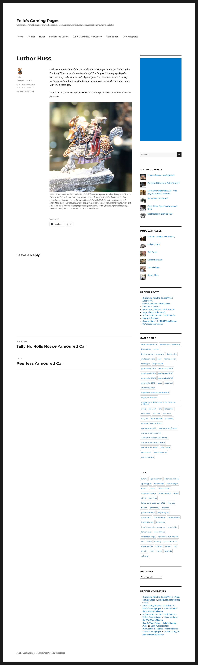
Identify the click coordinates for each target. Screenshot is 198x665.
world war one (160, 452)
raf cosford (169, 409)
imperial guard (148, 388)
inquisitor (160, 522)
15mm (144, 479)
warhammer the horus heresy (154, 438)
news (143, 409)
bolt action (146, 349)
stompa (159, 546)
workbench (146, 452)
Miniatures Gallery (59, 36)
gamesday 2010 (148, 383)
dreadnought (165, 493)
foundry (171, 503)
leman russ (146, 532)
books (156, 349)
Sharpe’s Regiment (150, 318)
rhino (149, 541)
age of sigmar (155, 479)
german (165, 508)
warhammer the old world (153, 442)
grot (160, 383)
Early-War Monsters (160, 626)
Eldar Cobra (147, 301)
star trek (156, 414)
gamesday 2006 (148, 373)
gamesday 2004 (148, 368)
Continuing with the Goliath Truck (157, 298)
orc (142, 541)
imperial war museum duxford (155, 392)
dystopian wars (148, 359)
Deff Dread (152, 252)
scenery (157, 541)
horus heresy (159, 517)
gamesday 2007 (165, 373)
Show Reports (130, 36)
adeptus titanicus (149, 344)
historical (168, 383)
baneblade (159, 483)
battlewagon (172, 483)
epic (159, 359)
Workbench (112, 36)
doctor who (172, 354)
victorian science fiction (151, 423)
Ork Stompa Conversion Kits (160, 214)
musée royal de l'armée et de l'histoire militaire (158, 403)
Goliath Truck (154, 244)
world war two (147, 457)
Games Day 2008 (155, 260)
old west (152, 409)
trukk (159, 551)
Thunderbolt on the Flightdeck (161, 175)
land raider (173, 527)
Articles (31, 36)
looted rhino (159, 532)
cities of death (164, 488)
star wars (167, 414)
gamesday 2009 (165, 378)
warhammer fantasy (25, 84)
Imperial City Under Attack (154, 312)
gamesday (154, 508)
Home (19, 36)
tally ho (144, 418)
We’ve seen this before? (158, 198)
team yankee (156, 418)
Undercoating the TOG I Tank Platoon (158, 315)
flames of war (170, 359)
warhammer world (24, 87)
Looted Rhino (154, 267)
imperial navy (147, 522)
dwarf (176, 493)
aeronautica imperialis (170, 344)
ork (160, 409)
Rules (42, 36)
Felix (18, 77)
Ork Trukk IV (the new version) (161, 237)
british (144, 488)
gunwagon (146, 517)
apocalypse (146, 483)
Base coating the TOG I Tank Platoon (158, 309)
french (144, 508)
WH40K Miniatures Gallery (87, 36)
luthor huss (29, 91)
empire (19, 91)
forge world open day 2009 (153, 503)
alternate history (171, 479)
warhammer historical (151, 433)
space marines (170, 541)
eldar (143, 498)
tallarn (168, 546)
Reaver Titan (153, 275)
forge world (158, 364)
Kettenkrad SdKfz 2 (150, 307)
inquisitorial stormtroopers (153, 527)
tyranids (168, 551)
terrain (144, 551)
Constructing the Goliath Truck (156, 304)
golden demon (148, 512)
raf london (145, 414)
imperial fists (174, 517)
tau (175, 546)
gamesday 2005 (166, 368)
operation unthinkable (168, 537)
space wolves (147, 546)
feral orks (153, 498)
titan (152, 551)
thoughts (169, 418)
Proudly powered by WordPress (51, 653)
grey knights (163, 512)
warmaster (165, 447)
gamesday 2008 (148, 378)
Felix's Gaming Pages (37, 20)
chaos (152, 488)
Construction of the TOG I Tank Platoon (159, 321)
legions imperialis (149, 397)
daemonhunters (148, 493)
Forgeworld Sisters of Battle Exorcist (164, 183)
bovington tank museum (152, 354)
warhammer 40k (148, 428)
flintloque (145, 364)
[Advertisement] (161, 100)
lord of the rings (148, 537)
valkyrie (144, 556)
